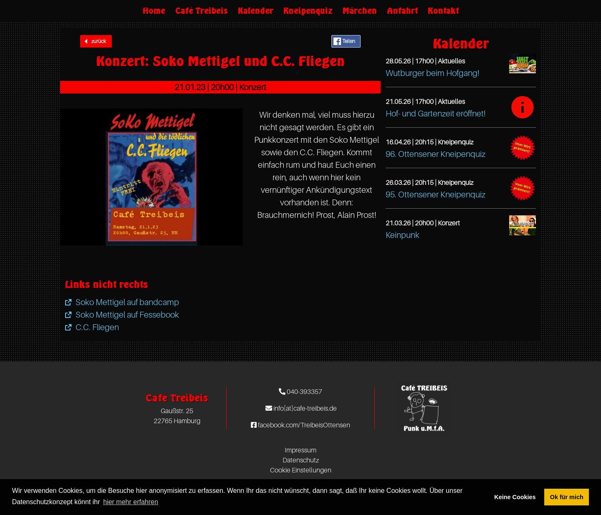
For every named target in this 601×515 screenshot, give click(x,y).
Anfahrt (402, 10)
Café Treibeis (201, 10)
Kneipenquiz (308, 10)
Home (154, 10)
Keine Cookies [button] (514, 497)
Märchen (360, 10)
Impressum (300, 450)
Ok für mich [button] (566, 497)
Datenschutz (301, 460)
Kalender (255, 10)
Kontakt (443, 10)
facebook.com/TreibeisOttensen (300, 425)
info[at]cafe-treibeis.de (301, 408)
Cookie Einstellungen (300, 470)
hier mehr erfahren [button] (130, 501)
